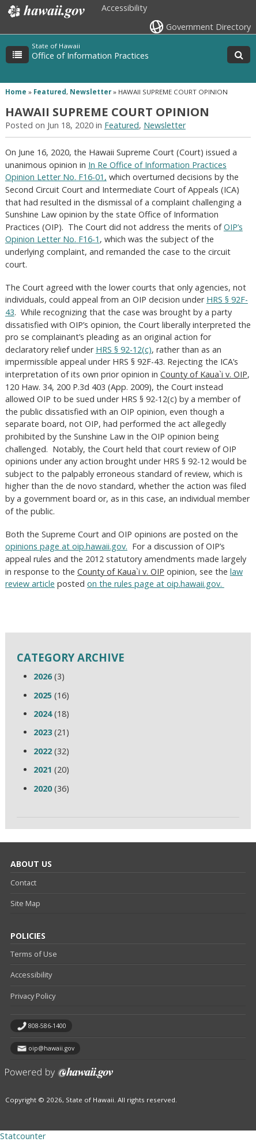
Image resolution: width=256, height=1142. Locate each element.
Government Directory (208, 26)
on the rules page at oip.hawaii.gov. (155, 583)
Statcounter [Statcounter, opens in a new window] (23, 1135)
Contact (23, 882)
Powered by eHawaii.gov (59, 1077)
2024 (42, 713)
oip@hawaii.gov (51, 1048)
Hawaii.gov (45, 11)
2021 (42, 769)
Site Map (25, 903)
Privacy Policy (32, 996)
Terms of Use (33, 954)
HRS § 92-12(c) (124, 349)
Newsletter (90, 91)
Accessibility (124, 7)
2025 (42, 695)
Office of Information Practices (90, 55)
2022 (42, 751)
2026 (42, 676)
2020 (42, 788)
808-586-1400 (47, 1026)
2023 (42, 732)
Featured (49, 91)
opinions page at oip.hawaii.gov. (66, 546)
